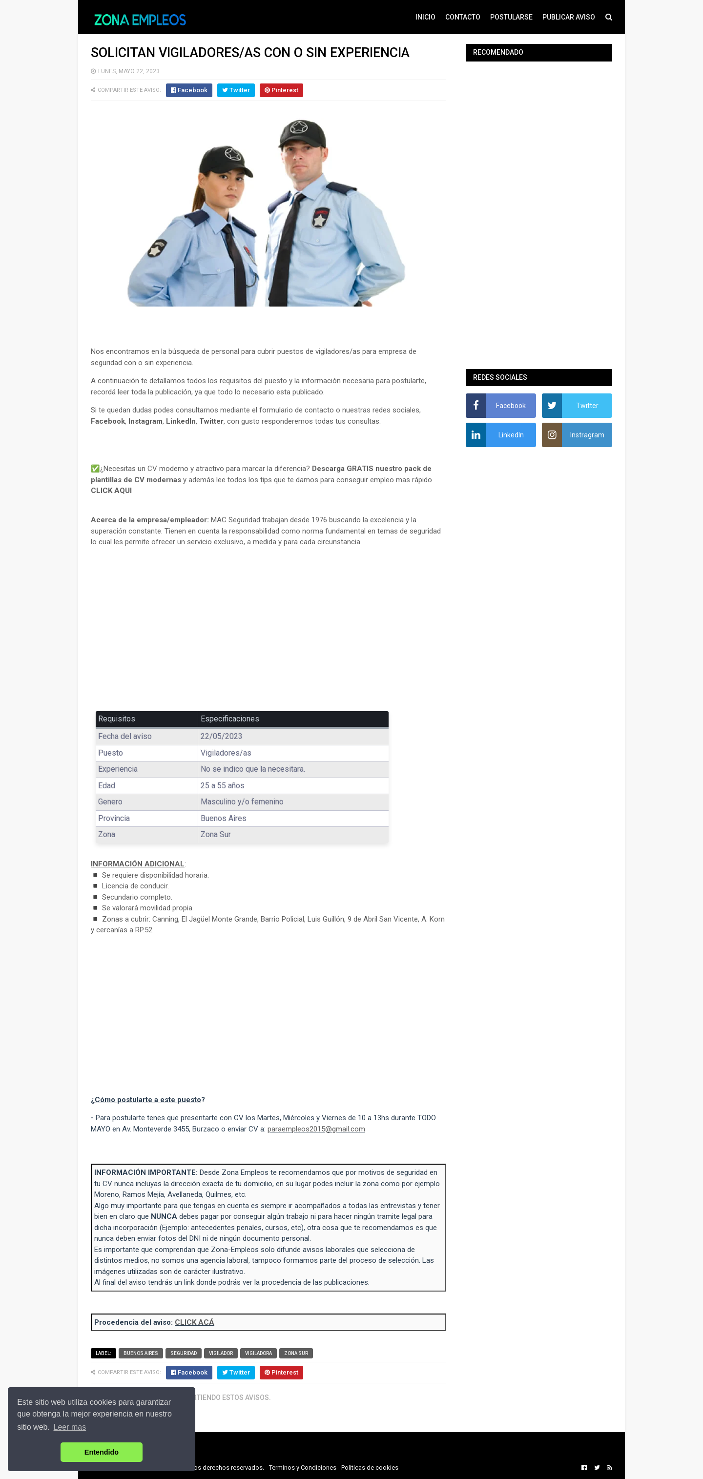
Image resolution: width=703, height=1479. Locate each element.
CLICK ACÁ (194, 1322)
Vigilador (221, 1353)
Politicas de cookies (369, 1467)
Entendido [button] (101, 1452)
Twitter (211, 421)
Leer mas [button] (70, 1427)
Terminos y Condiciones (302, 1467)
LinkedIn (181, 421)
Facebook (108, 421)
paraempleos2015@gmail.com (316, 1129)
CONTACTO (462, 17)
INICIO (425, 17)
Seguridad (183, 1353)
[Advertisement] (268, 626)
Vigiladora (258, 1353)
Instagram (145, 421)
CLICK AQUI (111, 490)
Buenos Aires (141, 1353)
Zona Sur (296, 1353)
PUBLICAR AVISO (568, 17)
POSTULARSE (511, 17)
